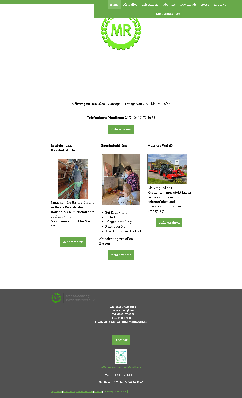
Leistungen (150, 4)
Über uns (169, 4)
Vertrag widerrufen (115, 391)
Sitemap (98, 391)
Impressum (56, 391)
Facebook (121, 340)
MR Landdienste (168, 13)
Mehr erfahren (72, 242)
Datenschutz (69, 391)
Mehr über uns (121, 129)
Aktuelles (130, 4)
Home (114, 4)
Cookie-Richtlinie (84, 391)
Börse (205, 4)
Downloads (188, 4)
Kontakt (220, 4)
